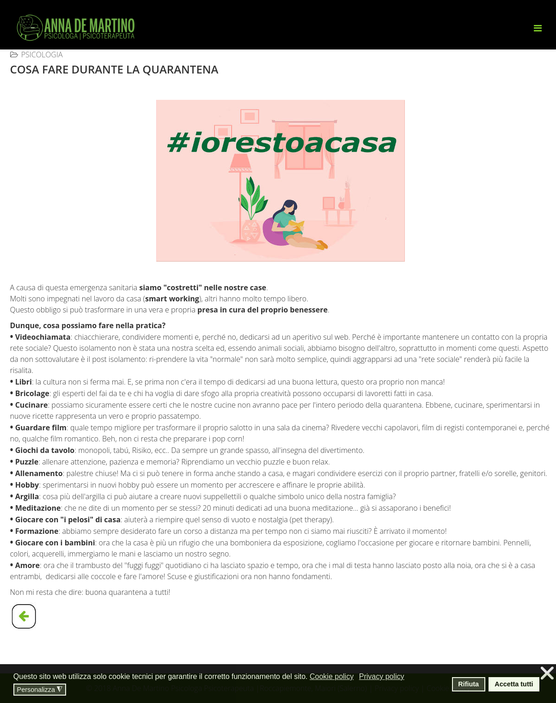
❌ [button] (547, 673)
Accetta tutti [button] (514, 684)
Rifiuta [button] (468, 684)
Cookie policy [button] (332, 676)
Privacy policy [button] (381, 676)
